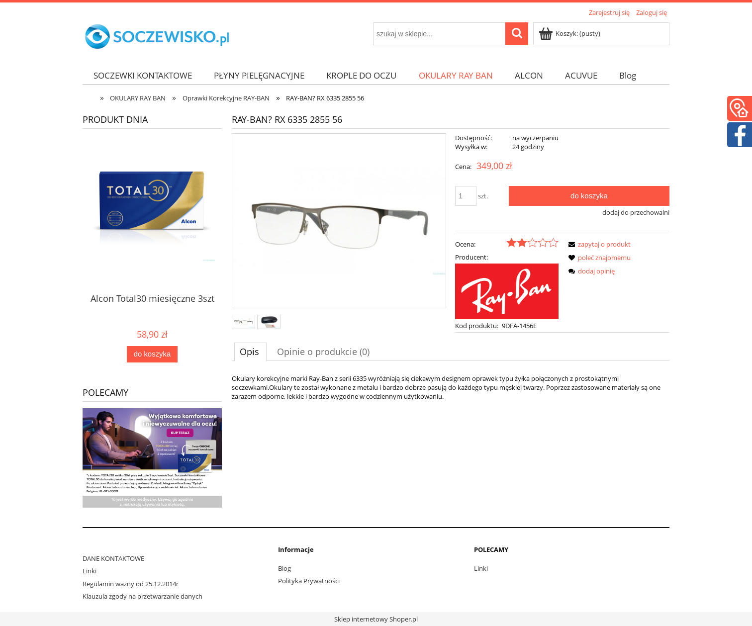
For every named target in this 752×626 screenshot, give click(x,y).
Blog (284, 568)
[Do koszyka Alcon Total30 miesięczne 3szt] (152, 354)
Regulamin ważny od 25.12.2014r (131, 583)
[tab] (250, 351)
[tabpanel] (450, 387)
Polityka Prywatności (309, 580)
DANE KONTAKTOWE (113, 558)
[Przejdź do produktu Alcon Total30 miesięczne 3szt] (152, 234)
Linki (89, 570)
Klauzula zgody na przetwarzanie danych (142, 596)
